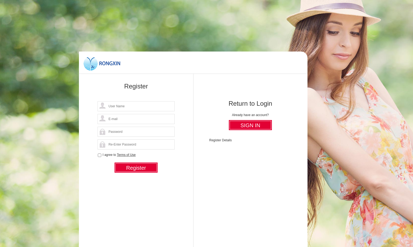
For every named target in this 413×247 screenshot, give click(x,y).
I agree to (119, 155)
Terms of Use (126, 155)
